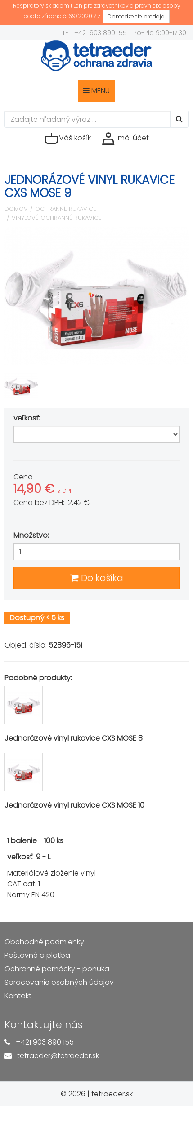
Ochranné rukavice (65, 209)
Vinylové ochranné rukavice (57, 218)
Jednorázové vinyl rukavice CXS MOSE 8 (73, 738)
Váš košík (68, 138)
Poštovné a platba (37, 955)
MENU (96, 90)
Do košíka (96, 578)
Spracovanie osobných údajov (59, 982)
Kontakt (17, 996)
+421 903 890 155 (45, 1042)
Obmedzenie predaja (136, 16)
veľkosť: (27, 418)
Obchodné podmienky (44, 942)
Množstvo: (31, 535)
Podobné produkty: (38, 678)
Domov (16, 209)
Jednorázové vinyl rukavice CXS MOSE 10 (74, 805)
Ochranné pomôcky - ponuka (56, 969)
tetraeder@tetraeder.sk (58, 1055)
